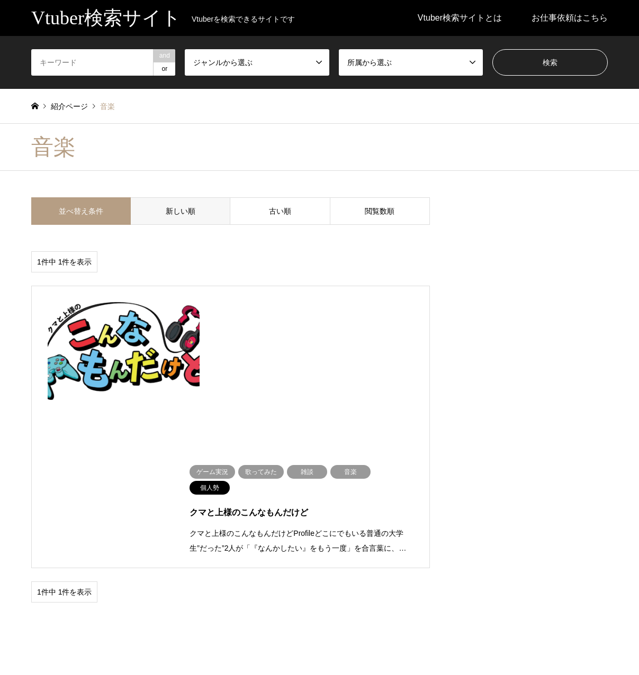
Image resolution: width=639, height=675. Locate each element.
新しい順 (180, 211)
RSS (35, 640)
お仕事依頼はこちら (570, 17)
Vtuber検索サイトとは (460, 17)
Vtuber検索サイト (319, 640)
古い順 (280, 211)
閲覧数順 (379, 211)
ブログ (42, 576)
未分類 (114, 576)
